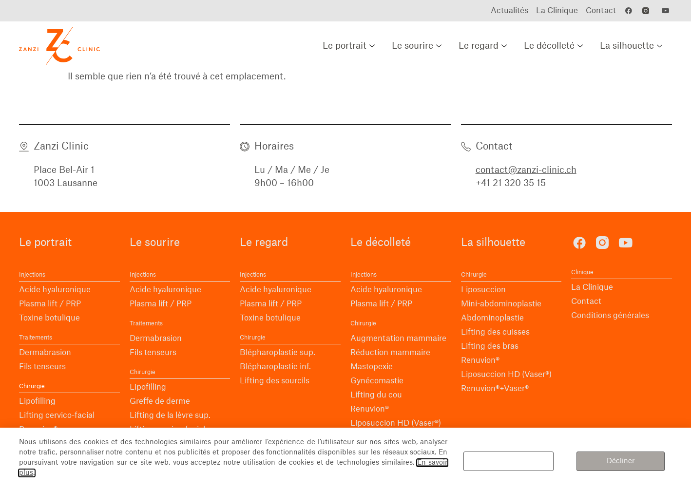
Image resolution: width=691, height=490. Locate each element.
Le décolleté (554, 45)
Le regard (484, 45)
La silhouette (632, 45)
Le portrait (350, 45)
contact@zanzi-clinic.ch (526, 170)
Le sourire (418, 45)
